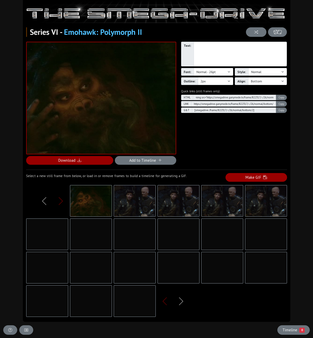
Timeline (293, 330)
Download (69, 160)
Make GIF (256, 177)
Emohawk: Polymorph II (103, 32)
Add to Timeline (145, 160)
